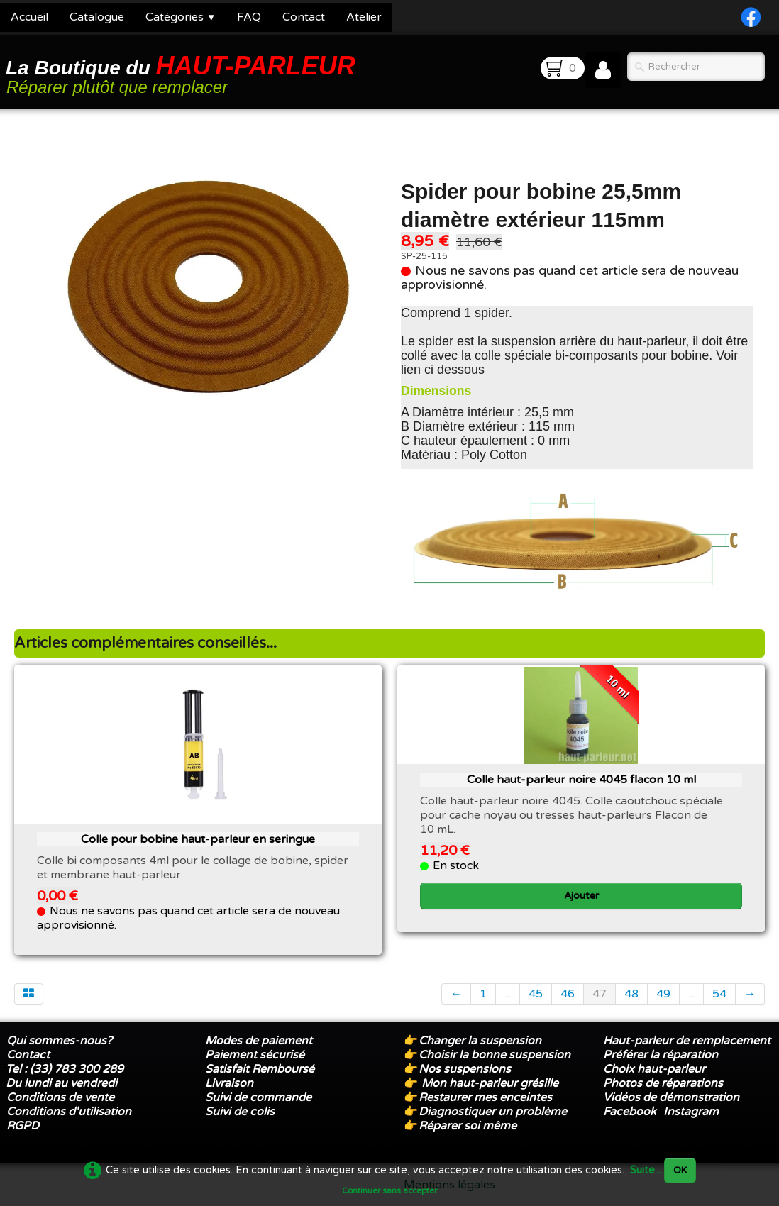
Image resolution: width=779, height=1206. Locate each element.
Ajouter (581, 896)
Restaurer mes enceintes (485, 1097)
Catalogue (97, 17)
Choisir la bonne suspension (494, 1055)
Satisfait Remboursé (259, 1069)
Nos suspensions (465, 1069)
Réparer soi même (467, 1126)
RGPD (22, 1126)
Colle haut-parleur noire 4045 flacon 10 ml (581, 780)
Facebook (629, 1112)
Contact (303, 17)
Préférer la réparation (660, 1055)
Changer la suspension (480, 1041)
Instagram (691, 1112)
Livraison (229, 1083)
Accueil (29, 17)
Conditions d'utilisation (68, 1112)
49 (663, 994)
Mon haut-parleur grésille (489, 1083)
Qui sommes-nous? (59, 1041)
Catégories (180, 17)
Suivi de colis (240, 1112)
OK (680, 1170)
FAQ (249, 17)
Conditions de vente (60, 1097)
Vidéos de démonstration (671, 1097)
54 (719, 994)
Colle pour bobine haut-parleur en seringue (198, 839)
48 (631, 994)
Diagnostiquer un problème (493, 1112)
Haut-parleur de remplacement (686, 1041)
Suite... (645, 1170)
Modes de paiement (258, 1041)
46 (567, 994)
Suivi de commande (258, 1097)
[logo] (183, 73)
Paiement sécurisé (254, 1055)
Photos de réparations (663, 1083)
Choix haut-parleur (655, 1069)
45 (536, 994)
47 (599, 994)
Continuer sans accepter (389, 1190)
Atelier (364, 17)
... (507, 994)
